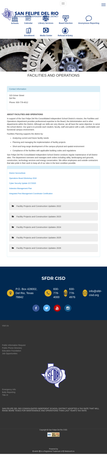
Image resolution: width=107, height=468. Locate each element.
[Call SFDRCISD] (46, 293)
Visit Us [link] (5, 326)
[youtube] (57, 308)
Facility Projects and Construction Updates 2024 (36, 227)
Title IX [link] (5, 395)
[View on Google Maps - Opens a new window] (9, 293)
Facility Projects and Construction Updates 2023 (36, 216)
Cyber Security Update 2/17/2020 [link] (22, 183)
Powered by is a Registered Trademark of (53, 450)
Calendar (28, 19)
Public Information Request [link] (13, 345)
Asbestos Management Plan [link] (20, 188)
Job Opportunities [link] (9, 353)
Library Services (45, 19)
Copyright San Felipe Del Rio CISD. (53, 430)
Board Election (66, 19)
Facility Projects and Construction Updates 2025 (36, 237)
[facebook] (35, 308)
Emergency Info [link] (9, 389)
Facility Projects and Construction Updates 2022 (36, 206)
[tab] (53, 59)
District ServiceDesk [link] (17, 173)
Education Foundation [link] (11, 351)
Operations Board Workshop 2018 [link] (23, 178)
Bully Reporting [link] (8, 392)
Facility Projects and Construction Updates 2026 (36, 248)
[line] (103, 5)
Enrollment (29, 32)
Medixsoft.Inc (70, 451)
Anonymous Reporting (88, 19)
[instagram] (67, 308)
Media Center (46, 32)
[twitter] (46, 308)
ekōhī (36, 451)
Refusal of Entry (65, 32)
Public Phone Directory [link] (12, 348)
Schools (15, 19)
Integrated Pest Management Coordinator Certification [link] (31, 193)
